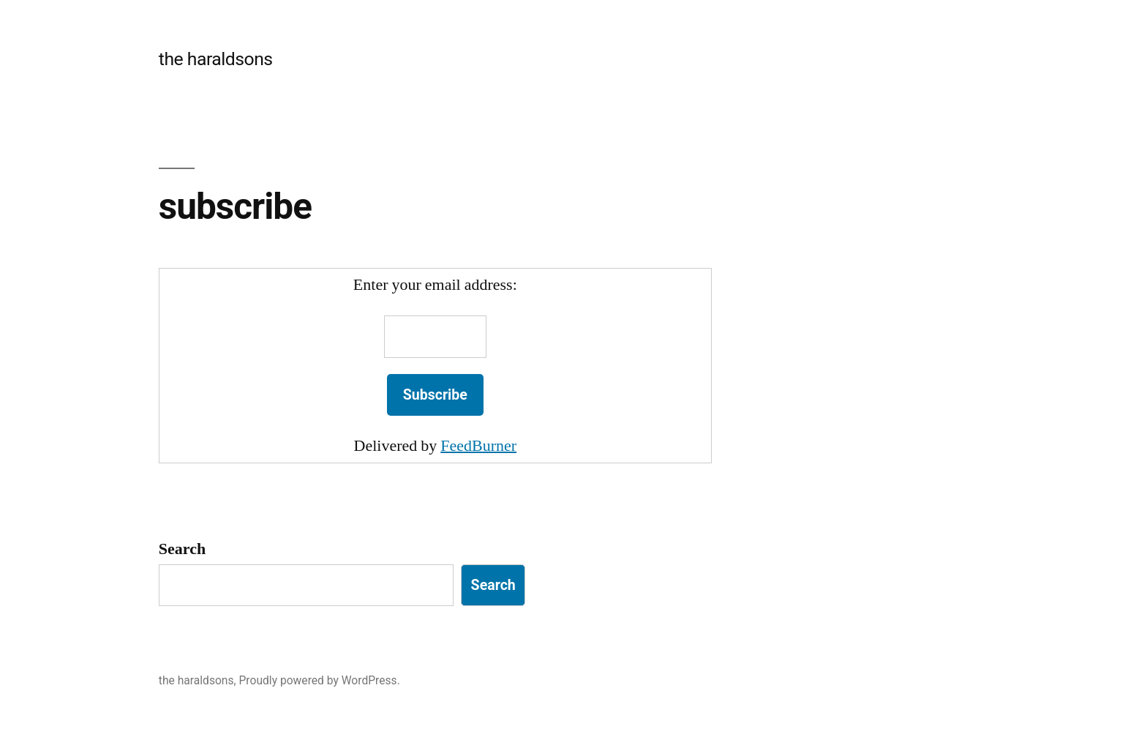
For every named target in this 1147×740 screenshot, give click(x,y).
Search (182, 549)
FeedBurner (478, 446)
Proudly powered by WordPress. (319, 680)
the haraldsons (216, 59)
